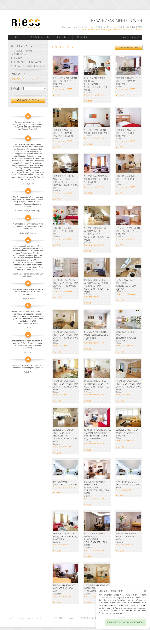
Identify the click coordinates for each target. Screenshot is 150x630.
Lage (15, 88)
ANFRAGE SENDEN (128, 47)
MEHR (58, 95)
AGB (71, 617)
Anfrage (63, 37)
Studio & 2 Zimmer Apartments (22, 52)
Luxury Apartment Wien (26, 62)
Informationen (38, 37)
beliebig (15, 79)
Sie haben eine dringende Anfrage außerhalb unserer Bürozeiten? (109, 29)
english (135, 37)
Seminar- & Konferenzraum (28, 66)
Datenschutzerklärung (93, 617)
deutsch (126, 37)
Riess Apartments (26, 23)
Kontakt (82, 37)
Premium (16, 57)
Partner (58, 617)
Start (15, 37)
